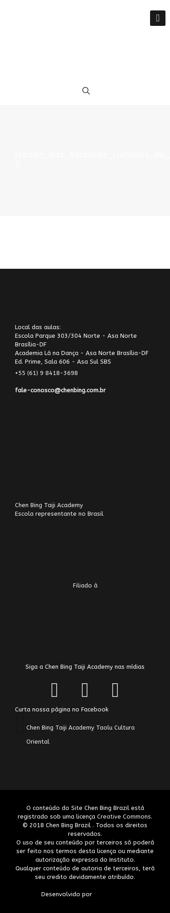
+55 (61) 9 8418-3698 (52, 373)
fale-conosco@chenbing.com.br (60, 390)
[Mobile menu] (157, 18)
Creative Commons (124, 816)
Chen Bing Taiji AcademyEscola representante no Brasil (69, 537)
